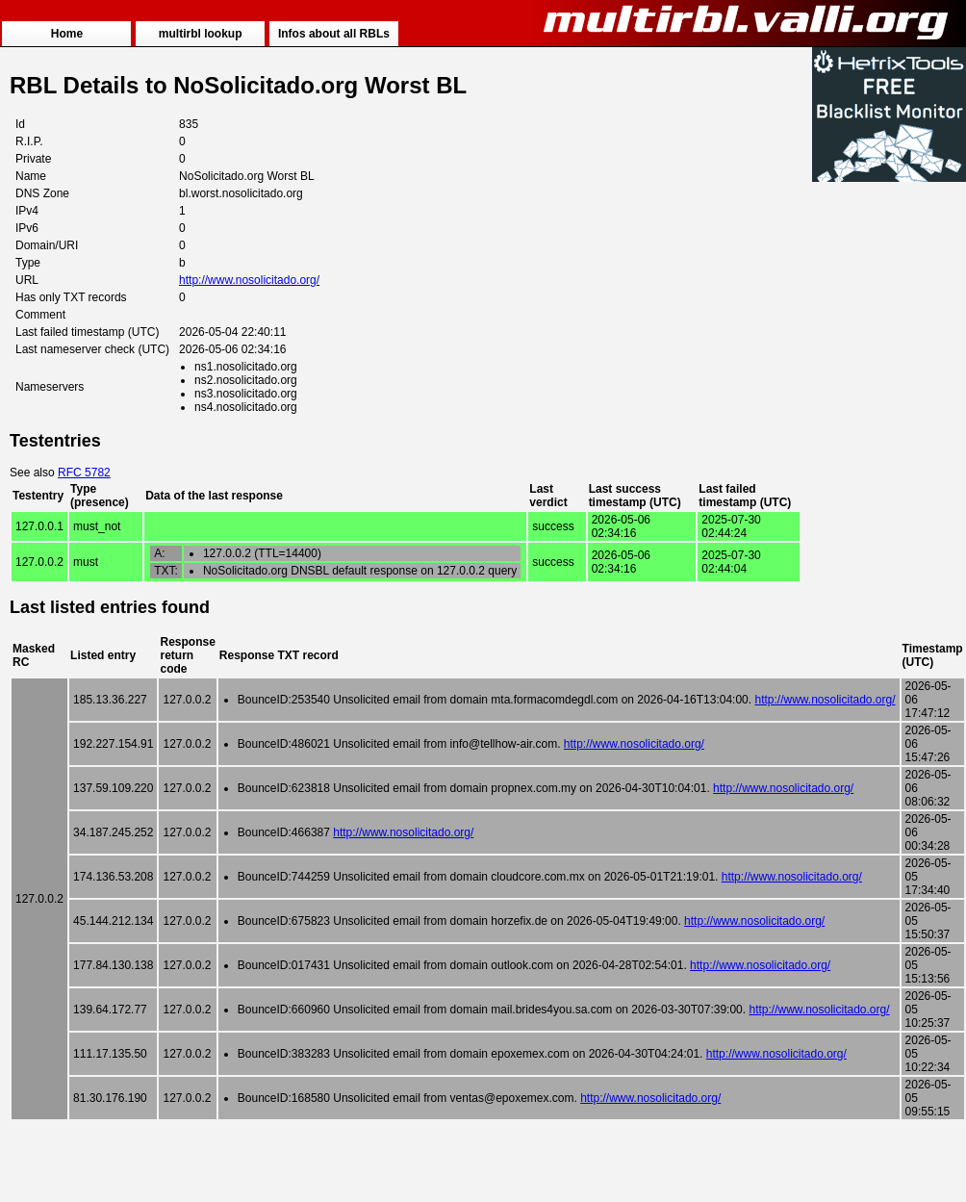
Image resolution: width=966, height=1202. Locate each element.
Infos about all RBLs (334, 33)
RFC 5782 (84, 472)
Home (67, 33)
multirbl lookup (200, 33)
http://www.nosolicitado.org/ (249, 280)
